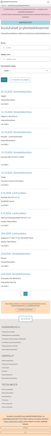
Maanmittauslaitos (7, 393)
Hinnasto (4, 371)
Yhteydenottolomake (8, 332)
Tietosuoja (5, 400)
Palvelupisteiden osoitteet (10, 346)
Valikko (48, 2)
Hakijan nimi (5, 54)
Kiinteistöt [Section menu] (25, 22)
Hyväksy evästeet (25, 310)
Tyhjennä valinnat (20, 79)
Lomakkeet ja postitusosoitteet (11, 342)
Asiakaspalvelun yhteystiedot (11, 335)
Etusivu (4, 5)
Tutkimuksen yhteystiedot (10, 364)
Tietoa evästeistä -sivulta (13, 421)
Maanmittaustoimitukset (9, 378)
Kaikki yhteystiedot (7, 360)
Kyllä (25, 428)
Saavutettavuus (6, 396)
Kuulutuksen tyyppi (8, 66)
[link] (25, 97)
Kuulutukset (5, 368)
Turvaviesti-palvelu (7, 339)
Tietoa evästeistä (7, 407)
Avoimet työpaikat (7, 389)
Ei (25, 432)
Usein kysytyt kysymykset (9, 349)
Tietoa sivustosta (7, 403)
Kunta (3, 43)
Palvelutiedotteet (7, 375)
